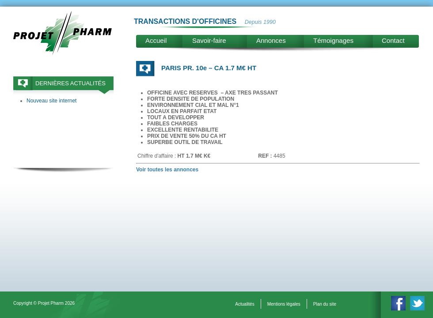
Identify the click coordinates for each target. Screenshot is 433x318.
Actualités (244, 304)
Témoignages (333, 40)
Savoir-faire (209, 40)
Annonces (271, 40)
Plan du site (324, 304)
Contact (393, 40)
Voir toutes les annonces (167, 170)
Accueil (156, 40)
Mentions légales (283, 304)
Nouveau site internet (51, 101)
